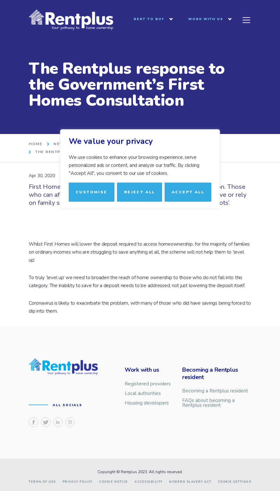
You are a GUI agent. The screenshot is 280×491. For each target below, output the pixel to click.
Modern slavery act (190, 481)
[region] (140, 245)
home (35, 144)
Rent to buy (149, 19)
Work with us (205, 19)
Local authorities (143, 393)
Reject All (139, 192)
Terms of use (42, 481)
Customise (91, 192)
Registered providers (148, 384)
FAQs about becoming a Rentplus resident (208, 403)
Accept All (188, 192)
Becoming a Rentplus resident (215, 391)
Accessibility (149, 481)
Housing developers (147, 403)
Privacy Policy (78, 481)
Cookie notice (113, 481)
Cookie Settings (235, 481)
